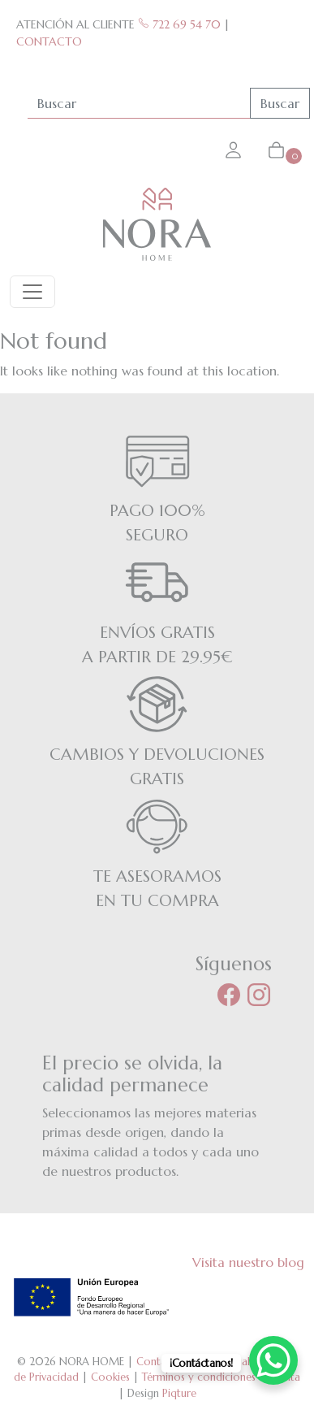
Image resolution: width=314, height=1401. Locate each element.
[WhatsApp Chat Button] (273, 1360)
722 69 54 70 (179, 24)
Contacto (159, 1361)
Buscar (279, 103)
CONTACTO (49, 41)
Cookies (110, 1377)
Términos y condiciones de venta (221, 1377)
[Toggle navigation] (32, 291)
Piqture (179, 1393)
